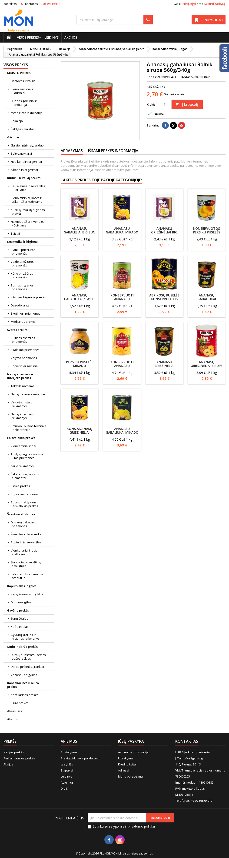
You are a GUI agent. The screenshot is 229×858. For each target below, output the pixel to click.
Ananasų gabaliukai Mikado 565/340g (122, 232)
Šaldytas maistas (23, 129)
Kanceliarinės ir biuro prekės (23, 685)
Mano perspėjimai (130, 776)
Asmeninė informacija (133, 752)
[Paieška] (114, 19)
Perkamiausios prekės (19, 758)
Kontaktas (10, 4)
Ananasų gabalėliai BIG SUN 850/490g (79, 232)
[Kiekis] (165, 104)
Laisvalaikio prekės (21, 438)
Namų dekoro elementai (28, 394)
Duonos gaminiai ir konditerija (24, 103)
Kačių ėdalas (20, 627)
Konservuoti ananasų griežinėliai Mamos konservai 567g (122, 367)
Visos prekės (28, 37)
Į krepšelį (186, 104)
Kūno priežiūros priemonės (22, 275)
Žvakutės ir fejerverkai (26, 534)
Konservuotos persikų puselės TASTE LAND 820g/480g (206, 234)
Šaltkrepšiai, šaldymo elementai (25, 476)
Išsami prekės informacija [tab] (113, 150)
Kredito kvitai (127, 764)
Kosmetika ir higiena (22, 241)
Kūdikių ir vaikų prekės (23, 178)
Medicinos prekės (23, 321)
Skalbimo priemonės (25, 350)
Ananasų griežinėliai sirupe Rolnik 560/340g (206, 366)
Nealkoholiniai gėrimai (26, 162)
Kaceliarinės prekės (24, 695)
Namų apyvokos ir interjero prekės (20, 376)
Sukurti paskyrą (214, 4)
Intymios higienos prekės (28, 297)
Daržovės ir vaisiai (23, 81)
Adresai (123, 770)
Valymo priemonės (24, 358)
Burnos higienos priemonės (22, 287)
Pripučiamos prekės (25, 494)
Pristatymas (69, 752)
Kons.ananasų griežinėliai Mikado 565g (79, 432)
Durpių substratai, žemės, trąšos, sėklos (28, 657)
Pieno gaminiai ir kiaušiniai (22, 91)
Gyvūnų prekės (18, 610)
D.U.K (64, 788)
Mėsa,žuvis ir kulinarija (27, 113)
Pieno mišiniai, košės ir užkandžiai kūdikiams (26, 200)
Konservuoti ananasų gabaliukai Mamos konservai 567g (122, 301)
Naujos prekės (13, 752)
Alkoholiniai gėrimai (24, 170)
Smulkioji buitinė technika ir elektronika (28, 428)
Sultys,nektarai (21, 153)
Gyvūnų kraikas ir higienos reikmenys (25, 637)
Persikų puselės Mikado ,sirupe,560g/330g (79, 366)
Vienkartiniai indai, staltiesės (24, 552)
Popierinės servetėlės (26, 542)
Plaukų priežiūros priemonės (23, 252)
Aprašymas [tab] (72, 150)
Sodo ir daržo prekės (22, 647)
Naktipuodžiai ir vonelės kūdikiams (27, 223)
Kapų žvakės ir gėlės (21, 586)
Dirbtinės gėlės (21, 602)
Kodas (151, 77)
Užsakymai (125, 758)
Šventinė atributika (21, 514)
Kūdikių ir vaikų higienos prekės (28, 212)
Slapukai (67, 770)
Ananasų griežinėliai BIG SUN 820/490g (164, 232)
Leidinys (52, 37)
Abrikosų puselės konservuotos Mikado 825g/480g (164, 299)
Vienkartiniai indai (23, 446)
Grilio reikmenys (22, 466)
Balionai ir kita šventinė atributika (27, 576)
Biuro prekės (20, 703)
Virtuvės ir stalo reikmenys (21, 404)
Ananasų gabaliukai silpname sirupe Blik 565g (206, 301)
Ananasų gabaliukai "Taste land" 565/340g (79, 299)
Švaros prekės (17, 330)
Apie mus (67, 782)
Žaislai (15, 233)
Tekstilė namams (22, 386)
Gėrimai (13, 137)
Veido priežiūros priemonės (22, 263)
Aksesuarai (15, 711)
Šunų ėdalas (19, 618)
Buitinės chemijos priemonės (23, 340)
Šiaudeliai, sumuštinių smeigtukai (26, 564)
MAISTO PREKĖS (19, 73)
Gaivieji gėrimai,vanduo (27, 145)
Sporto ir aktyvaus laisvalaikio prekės (24, 504)
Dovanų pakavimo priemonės (24, 524)
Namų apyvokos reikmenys (22, 416)
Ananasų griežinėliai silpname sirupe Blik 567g (164, 367)
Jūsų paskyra (131, 741)
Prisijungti (189, 4)
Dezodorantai (20, 305)
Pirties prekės (20, 486)
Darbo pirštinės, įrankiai (27, 667)
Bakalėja (17, 121)
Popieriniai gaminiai (24, 366)
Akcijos (70, 37)
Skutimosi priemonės (25, 313)
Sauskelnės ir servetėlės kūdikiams (28, 188)
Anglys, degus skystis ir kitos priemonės (27, 456)
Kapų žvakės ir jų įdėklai (27, 594)
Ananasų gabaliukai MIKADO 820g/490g (122, 432)
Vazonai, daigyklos (24, 675)
